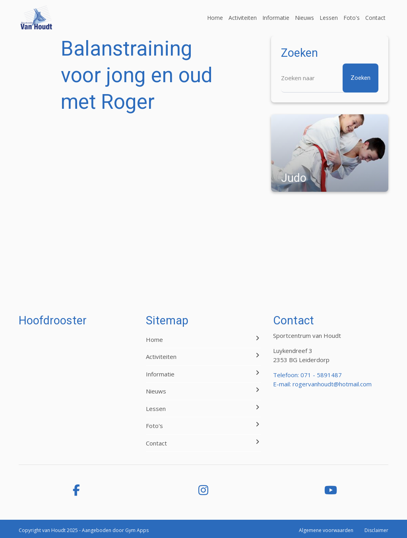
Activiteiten (243, 17)
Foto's (351, 17)
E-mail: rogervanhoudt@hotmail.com (322, 384)
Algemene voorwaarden (326, 530)
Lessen (329, 17)
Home (215, 17)
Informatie (275, 17)
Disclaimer (376, 530)
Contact (375, 17)
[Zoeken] (329, 78)
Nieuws (304, 17)
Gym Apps (137, 530)
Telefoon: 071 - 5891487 (307, 375)
